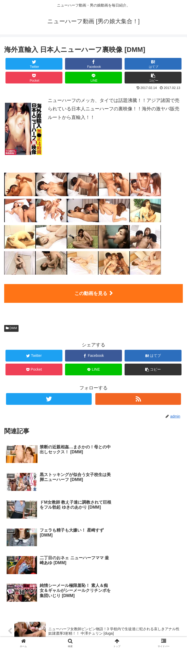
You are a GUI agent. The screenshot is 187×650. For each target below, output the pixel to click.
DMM (11, 328)
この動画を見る (90, 293)
